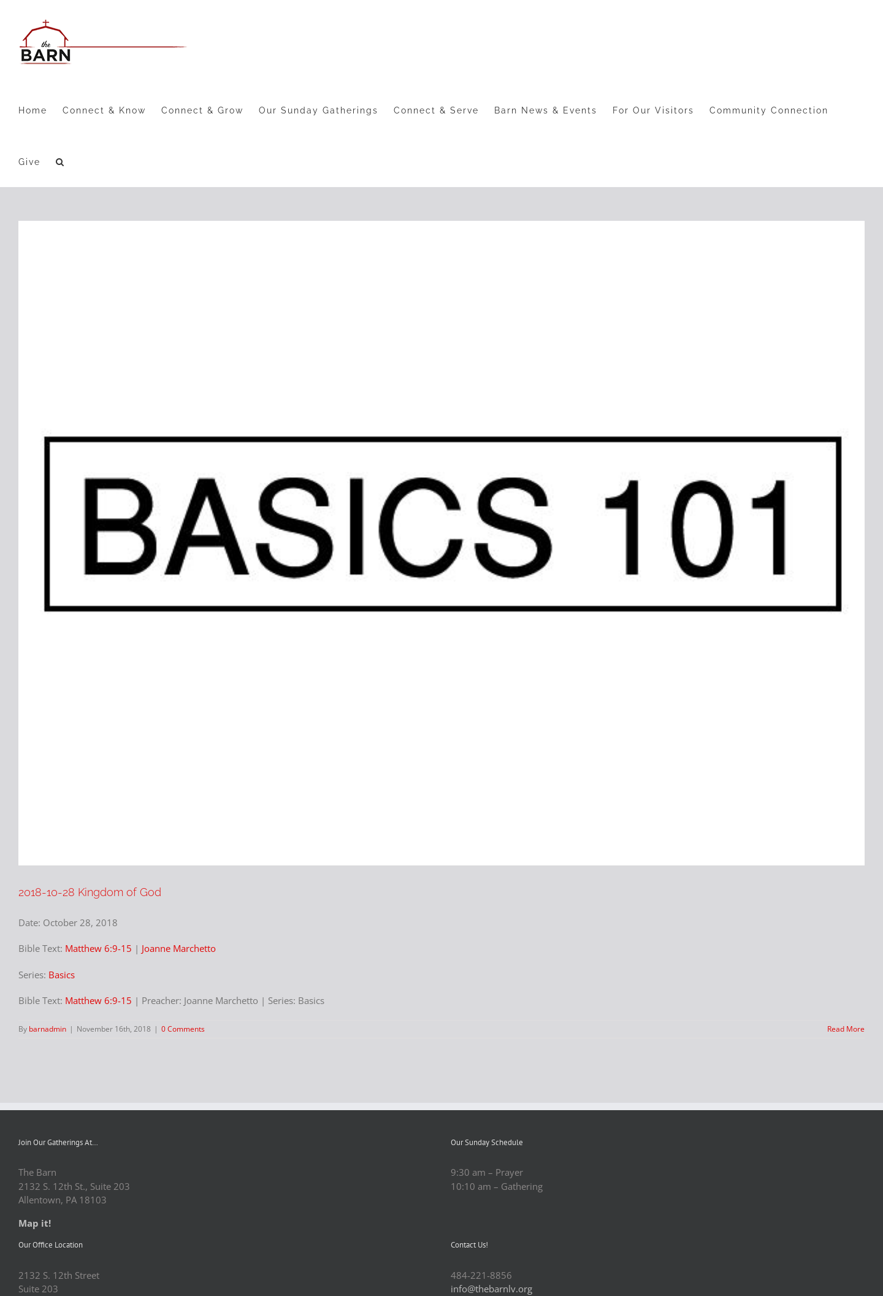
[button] (60, 161)
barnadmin (47, 1029)
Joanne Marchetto (179, 948)
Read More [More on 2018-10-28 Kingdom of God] (846, 1029)
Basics (61, 974)
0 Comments (183, 1029)
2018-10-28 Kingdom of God (89, 892)
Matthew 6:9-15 (98, 948)
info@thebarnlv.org (491, 1289)
